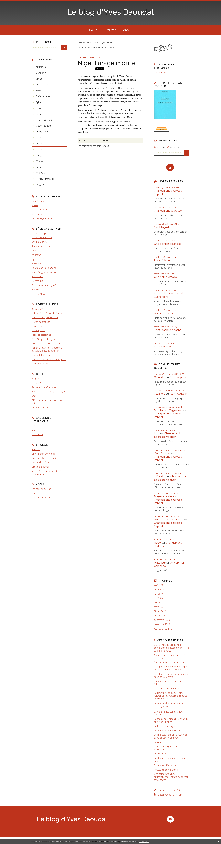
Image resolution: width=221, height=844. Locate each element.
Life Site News (39, 294)
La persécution (163, 346)
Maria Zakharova (164, 313)
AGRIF (35, 205)
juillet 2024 (159, 589)
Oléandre (159, 377)
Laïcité (39, 149)
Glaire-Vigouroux (40, 407)
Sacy (34, 395)
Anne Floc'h (37, 493)
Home (93, 30)
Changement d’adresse (168, 210)
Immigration (42, 131)
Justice (39, 143)
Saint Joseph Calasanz (167, 329)
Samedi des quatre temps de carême (96, 47)
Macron (40, 161)
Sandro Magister (40, 241)
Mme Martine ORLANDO (169, 519)
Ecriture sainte (43, 96)
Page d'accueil (105, 42)
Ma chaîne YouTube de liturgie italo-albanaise (47, 473)
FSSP (34, 425)
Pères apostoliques (41, 334)
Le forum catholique (42, 237)
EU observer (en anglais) (44, 285)
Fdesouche (37, 276)
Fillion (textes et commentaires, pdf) (47, 402)
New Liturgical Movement (44, 272)
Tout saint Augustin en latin (45, 317)
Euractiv (35, 289)
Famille (39, 114)
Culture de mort (44, 84)
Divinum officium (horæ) (43, 453)
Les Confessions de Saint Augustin (49, 359)
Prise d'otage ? (163, 260)
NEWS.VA (36, 263)
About (127, 30)
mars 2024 (159, 607)
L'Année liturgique (40, 462)
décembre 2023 (162, 619)
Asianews (36, 254)
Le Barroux (37, 434)
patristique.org (39, 330)
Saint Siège (37, 214)
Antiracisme (42, 66)
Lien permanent (87, 141)
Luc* (156, 433)
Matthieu (159, 562)
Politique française (45, 178)
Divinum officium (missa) (44, 458)
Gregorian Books (40, 466)
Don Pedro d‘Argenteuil (168, 410)
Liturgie (39, 155)
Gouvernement (43, 125)
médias (39, 167)
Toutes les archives (163, 629)
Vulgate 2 (36, 382)
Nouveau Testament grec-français (49, 391)
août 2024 (159, 585)
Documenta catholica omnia (46, 343)
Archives (110, 30)
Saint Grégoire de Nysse (44, 339)
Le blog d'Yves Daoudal (110, 11)
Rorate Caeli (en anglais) (44, 267)
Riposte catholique (41, 246)
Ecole (38, 90)
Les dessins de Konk (42, 488)
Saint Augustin (162, 227)
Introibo (36, 430)
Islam (38, 137)
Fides (34, 250)
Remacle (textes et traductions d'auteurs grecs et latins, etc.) (47, 349)
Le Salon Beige (39, 233)
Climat (39, 78)
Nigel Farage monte (106, 63)
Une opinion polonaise (167, 243)
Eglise (39, 102)
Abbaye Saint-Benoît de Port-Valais (49, 313)
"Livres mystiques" (41, 321)
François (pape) (44, 119)
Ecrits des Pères (40, 363)
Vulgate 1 (36, 378)
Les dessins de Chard (42, 497)
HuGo (157, 542)
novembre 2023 (162, 624)
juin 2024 (158, 594)
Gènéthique (37, 280)
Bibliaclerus (37, 326)
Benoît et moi (38, 201)
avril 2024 (159, 602)
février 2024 (160, 611)
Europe (39, 108)
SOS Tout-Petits (39, 209)
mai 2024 (158, 598)
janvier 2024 (160, 615)
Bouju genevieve (164, 496)
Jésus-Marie (38, 308)
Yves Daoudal (162, 453)
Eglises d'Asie (38, 259)
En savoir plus (144, 841)
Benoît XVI (41, 72)
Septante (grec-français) (44, 387)
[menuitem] (93, 30)
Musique (40, 172)
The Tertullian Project (42, 355)
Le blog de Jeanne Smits (43, 218)
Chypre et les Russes (86, 42)
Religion (40, 184)
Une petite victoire (165, 277)
